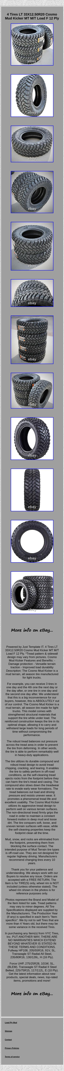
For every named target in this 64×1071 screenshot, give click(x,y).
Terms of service (12, 1057)
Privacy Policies (12, 1048)
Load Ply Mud (11, 1023)
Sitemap (8, 1031)
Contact (8, 1040)
